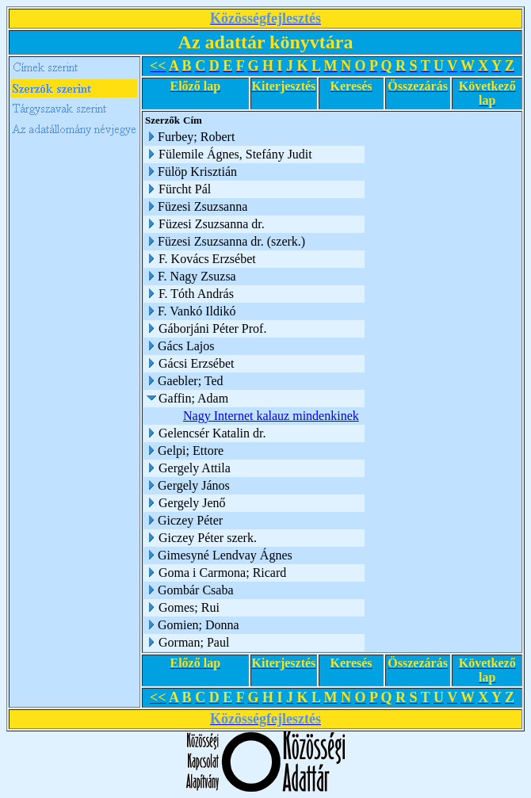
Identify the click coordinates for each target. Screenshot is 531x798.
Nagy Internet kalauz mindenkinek (271, 415)
